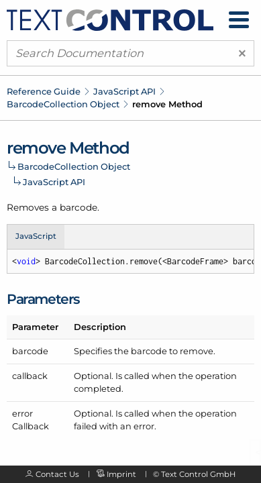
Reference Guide (44, 91)
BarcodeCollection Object (63, 104)
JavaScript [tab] (35, 236)
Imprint (121, 474)
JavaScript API (124, 91)
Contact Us (57, 474)
